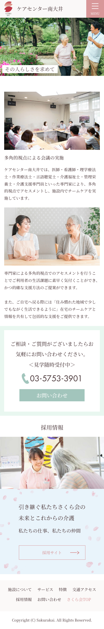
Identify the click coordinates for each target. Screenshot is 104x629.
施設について (20, 589)
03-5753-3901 (56, 378)
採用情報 (24, 599)
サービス (45, 589)
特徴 (63, 589)
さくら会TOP (79, 599)
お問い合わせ (49, 599)
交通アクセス (84, 589)
